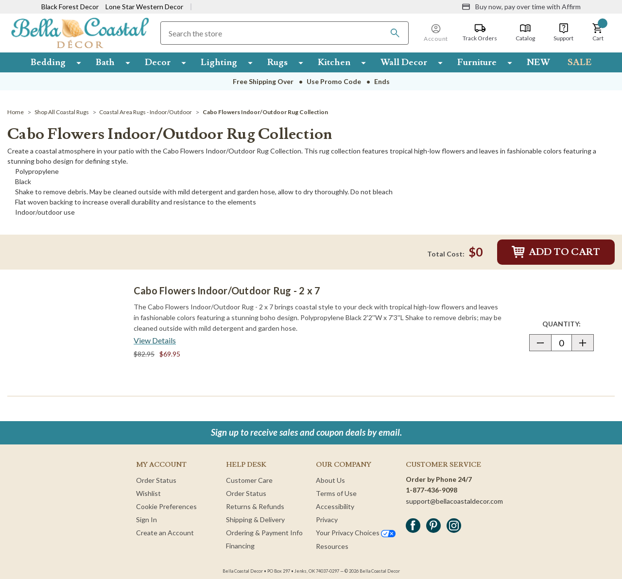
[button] (597, 32)
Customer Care (249, 480)
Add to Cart (556, 252)
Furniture (477, 62)
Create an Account (165, 532)
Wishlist (148, 493)
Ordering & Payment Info (264, 532)
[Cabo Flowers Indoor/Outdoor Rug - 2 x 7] (68, 335)
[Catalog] (525, 32)
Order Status (156, 480)
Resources (332, 546)
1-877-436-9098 (431, 490)
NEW (538, 62)
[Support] (563, 32)
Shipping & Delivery (255, 519)
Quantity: (568, 323)
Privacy (327, 519)
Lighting (219, 62)
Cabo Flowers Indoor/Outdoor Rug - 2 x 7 (227, 290)
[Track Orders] (480, 32)
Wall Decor (403, 62)
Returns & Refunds (255, 506)
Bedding (48, 62)
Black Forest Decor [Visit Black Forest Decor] (70, 6)
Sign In (146, 519)
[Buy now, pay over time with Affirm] (521, 7)
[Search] (395, 33)
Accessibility (335, 506)
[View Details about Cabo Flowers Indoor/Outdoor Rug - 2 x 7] (155, 340)
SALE (580, 62)
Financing (240, 546)
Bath (105, 62)
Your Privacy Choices (356, 532)
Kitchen (334, 62)
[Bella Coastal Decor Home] (80, 32)
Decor (158, 62)
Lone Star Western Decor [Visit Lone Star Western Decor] (144, 6)
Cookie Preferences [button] (166, 506)
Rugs (277, 62)
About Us (330, 480)
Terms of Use (336, 493)
